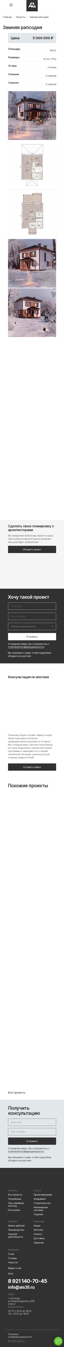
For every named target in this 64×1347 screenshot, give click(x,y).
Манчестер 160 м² (32, 935)
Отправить (32, 636)
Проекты (20, 17)
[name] (32, 606)
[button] (32, 549)
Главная (7, 17)
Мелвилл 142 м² (32, 836)
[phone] (32, 616)
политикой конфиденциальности (26, 646)
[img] (32, 5)
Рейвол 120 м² (32, 1034)
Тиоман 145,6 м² (32, 984)
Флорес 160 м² (32, 886)
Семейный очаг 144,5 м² (31, 1085)
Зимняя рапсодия (39, 17)
